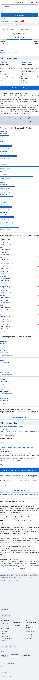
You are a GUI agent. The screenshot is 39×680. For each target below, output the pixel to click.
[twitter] (10, 646)
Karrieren (3, 633)
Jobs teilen (16, 625)
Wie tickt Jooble (5, 626)
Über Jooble (4, 623)
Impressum (4, 672)
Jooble (12, 676)
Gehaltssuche (19, 15)
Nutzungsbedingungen (7, 663)
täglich (21, 29)
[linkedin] (14, 646)
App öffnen (34, 2)
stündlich (27, 29)
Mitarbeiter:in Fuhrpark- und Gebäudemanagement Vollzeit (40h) (29, 62)
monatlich (6, 29)
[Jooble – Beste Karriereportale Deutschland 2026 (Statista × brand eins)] (15, 655)
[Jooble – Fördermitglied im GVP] (26, 655)
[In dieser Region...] (19, 11)
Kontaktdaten (5, 631)
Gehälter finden (30, 634)
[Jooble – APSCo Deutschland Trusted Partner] (4, 655)
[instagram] (6, 646)
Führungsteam (5, 628)
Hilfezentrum (4, 636)
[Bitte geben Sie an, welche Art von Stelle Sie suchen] (19, 6)
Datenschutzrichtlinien (23, 496)
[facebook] (2, 646)
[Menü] (2, 2)
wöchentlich (14, 29)
